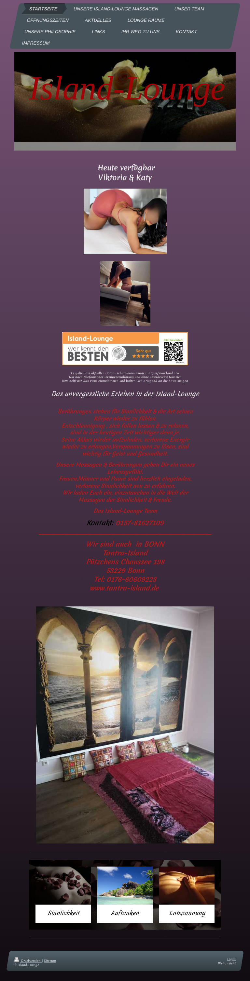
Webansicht (227, 963)
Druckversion (28, 961)
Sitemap (50, 961)
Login (231, 959)
